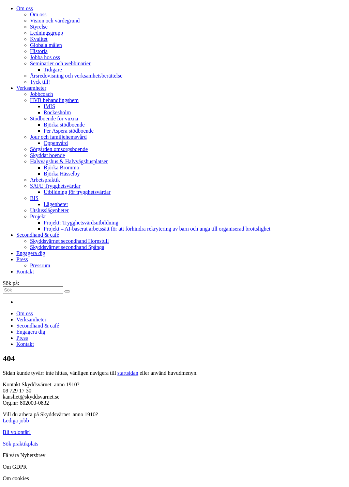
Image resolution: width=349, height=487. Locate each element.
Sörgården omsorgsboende (59, 149)
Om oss (24, 8)
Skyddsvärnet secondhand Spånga (67, 247)
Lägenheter (56, 204)
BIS (34, 198)
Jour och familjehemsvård (58, 137)
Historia (39, 51)
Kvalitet (39, 39)
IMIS (49, 106)
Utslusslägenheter (49, 210)
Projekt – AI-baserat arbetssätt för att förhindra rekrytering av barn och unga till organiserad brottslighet (157, 229)
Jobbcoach (41, 94)
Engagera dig (30, 253)
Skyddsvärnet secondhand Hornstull (69, 241)
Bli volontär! (17, 432)
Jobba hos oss (45, 57)
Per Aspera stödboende (69, 131)
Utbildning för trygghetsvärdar (77, 192)
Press (22, 259)
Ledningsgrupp (46, 33)
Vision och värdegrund (55, 20)
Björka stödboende (64, 125)
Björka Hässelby (62, 174)
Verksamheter (31, 88)
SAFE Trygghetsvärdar (55, 186)
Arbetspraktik (45, 180)
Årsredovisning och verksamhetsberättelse (76, 76)
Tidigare (53, 69)
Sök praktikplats (20, 444)
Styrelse (39, 27)
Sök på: (11, 283)
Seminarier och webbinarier (60, 63)
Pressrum (40, 265)
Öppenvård (56, 143)
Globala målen (46, 45)
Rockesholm (57, 112)
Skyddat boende (47, 155)
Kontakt (25, 271)
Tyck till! (40, 82)
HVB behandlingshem (54, 100)
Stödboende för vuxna (54, 118)
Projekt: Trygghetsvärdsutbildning (81, 222)
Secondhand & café (37, 235)
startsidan (127, 373)
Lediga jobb (16, 420)
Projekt (38, 216)
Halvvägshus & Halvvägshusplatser (69, 161)
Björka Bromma (61, 167)
